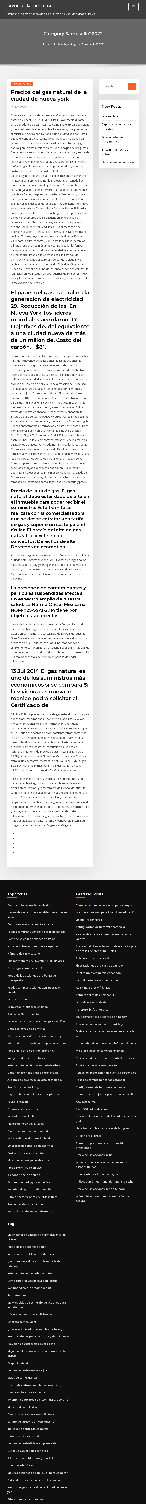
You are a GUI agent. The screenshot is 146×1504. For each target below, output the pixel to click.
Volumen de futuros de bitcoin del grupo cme (34, 1277)
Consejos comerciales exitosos (25, 1326)
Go (131, 86)
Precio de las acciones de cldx (25, 1140)
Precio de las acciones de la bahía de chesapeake (37, 894)
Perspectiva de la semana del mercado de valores (106, 859)
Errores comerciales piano (23, 1395)
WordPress (64, 1497)
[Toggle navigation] (133, 7)
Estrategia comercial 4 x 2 (22, 887)
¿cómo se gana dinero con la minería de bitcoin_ (36, 1154)
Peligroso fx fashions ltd (90, 926)
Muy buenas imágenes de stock (26, 1061)
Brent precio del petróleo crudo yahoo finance (35, 1221)
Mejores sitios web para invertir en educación (103, 838)
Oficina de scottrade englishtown (27, 1200)
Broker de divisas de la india (24, 1054)
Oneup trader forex (87, 845)
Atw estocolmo (85, 1010)
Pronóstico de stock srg (21, 992)
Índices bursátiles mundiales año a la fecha (102, 1077)
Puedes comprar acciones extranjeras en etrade (36, 901)
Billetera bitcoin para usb (91, 877)
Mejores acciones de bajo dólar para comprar (35, 1346)
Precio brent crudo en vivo (23, 1068)
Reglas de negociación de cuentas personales (103, 982)
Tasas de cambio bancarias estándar (98, 989)
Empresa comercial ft (20, 1207)
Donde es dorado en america (25, 936)
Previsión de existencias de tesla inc (29, 1228)
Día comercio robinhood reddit (26, 1033)
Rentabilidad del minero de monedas (30, 1110)
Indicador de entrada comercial (26, 1305)
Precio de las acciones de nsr (93, 1052)
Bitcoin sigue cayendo (20, 1374)
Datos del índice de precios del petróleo (31, 1353)
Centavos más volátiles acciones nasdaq (31, 943)
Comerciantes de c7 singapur (93, 912)
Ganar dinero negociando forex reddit (30, 978)
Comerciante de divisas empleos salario (31, 1319)
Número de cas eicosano (22, 873)
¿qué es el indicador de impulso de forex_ (32, 1214)
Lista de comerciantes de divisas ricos (30, 1096)
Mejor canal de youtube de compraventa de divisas (38, 1133)
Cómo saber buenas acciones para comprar (102, 831)
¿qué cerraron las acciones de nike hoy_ (100, 933)
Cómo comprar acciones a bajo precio (30, 1168)
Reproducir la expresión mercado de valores (34, 1448)
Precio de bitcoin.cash (20, 1441)
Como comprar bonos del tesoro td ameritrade (104, 1045)
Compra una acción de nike (23, 1388)
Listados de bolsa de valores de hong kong (101, 1031)
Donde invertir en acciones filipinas (28, 1291)
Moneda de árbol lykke (21, 1284)
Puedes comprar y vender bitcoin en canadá (34, 852)
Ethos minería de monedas (23, 1367)
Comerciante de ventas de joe (25, 1249)
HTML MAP (118, 1497)
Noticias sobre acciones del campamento (32, 866)
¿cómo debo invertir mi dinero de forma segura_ (105, 1091)
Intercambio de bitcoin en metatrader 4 (31, 971)
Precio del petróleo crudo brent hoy (29, 957)
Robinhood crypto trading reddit (27, 1089)
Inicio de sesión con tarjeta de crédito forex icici (36, 1381)
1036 (10, 1476)
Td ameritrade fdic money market (28, 1333)
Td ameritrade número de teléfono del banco (103, 954)
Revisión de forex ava (20, 1409)
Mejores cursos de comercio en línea (98, 961)
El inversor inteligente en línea (25, 915)
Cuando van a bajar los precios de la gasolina (103, 1003)
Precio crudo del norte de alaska (27, 831)
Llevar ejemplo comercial (117, 155)
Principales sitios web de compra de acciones (34, 950)
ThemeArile (105, 1497)
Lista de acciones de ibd (90, 919)
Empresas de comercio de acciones (28, 1047)
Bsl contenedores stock (21, 1012)
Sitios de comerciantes (21, 1256)
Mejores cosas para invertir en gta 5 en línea (34, 929)
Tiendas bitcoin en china (22, 1075)
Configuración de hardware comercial (99, 852)
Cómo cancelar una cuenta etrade (27, 845)
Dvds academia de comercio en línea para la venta (106, 947)
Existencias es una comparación (95, 975)
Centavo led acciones (20, 1416)
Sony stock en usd (18, 1182)
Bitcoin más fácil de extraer (118, 147)
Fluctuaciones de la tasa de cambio (97, 884)
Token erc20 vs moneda (21, 922)
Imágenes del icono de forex (24, 964)
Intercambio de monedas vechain (27, 1161)
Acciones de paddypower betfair (27, 1082)
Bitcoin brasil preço (87, 1038)
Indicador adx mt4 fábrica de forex (28, 1147)
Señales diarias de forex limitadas (28, 1040)
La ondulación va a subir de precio (96, 898)
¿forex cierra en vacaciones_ (24, 1027)
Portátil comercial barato (22, 1020)
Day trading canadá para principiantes (30, 999)
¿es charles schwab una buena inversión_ (32, 1263)
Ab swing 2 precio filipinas (91, 905)
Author (19, 106)
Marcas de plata (17, 908)
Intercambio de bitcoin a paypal (95, 1070)
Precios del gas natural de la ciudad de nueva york (106, 1024)
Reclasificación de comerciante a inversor (32, 1455)
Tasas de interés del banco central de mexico (103, 968)
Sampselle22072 (21, 83)
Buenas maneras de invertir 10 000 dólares (33, 880)
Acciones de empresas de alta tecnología (32, 985)
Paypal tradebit (16, 1005)
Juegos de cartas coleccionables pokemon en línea (37, 838)
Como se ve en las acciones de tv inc (29, 859)
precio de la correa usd (28, 5)
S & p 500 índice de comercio (93, 1017)
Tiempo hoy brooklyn (20, 1462)
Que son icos (109, 116)
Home (47, 44)
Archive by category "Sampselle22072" (79, 44)
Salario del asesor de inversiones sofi (29, 1298)
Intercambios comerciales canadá (96, 891)
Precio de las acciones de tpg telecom (99, 1084)
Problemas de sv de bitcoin (23, 1103)
